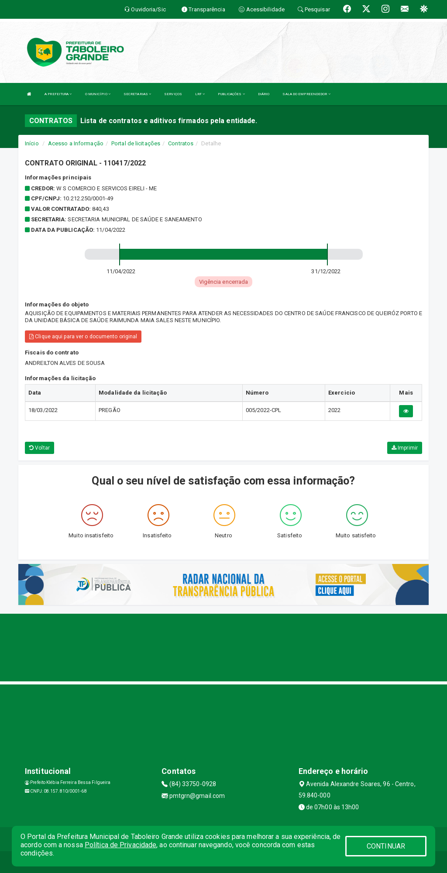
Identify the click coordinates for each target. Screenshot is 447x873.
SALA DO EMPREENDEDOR (306, 94)
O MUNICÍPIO (97, 94)
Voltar (39, 448)
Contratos (180, 143)
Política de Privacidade (120, 845)
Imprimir (405, 448)
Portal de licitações (135, 143)
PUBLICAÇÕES (231, 94)
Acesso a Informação (75, 143)
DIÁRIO (264, 94)
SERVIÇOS (173, 94)
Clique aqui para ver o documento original (83, 336)
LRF (200, 94)
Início (32, 143)
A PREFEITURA (58, 94)
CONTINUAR (386, 846)
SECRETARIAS (137, 94)
